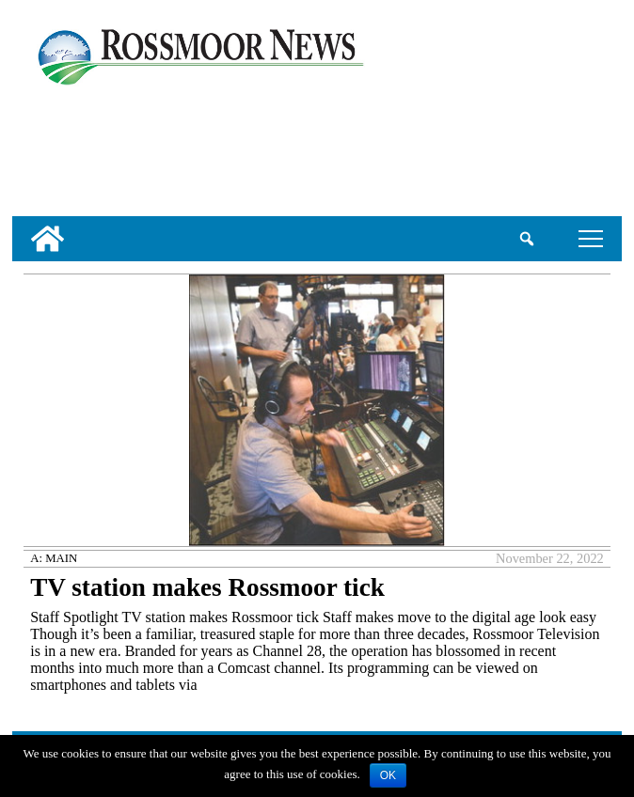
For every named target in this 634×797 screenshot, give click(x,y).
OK (388, 775)
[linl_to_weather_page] (74, 147)
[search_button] (527, 238)
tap (591, 238)
